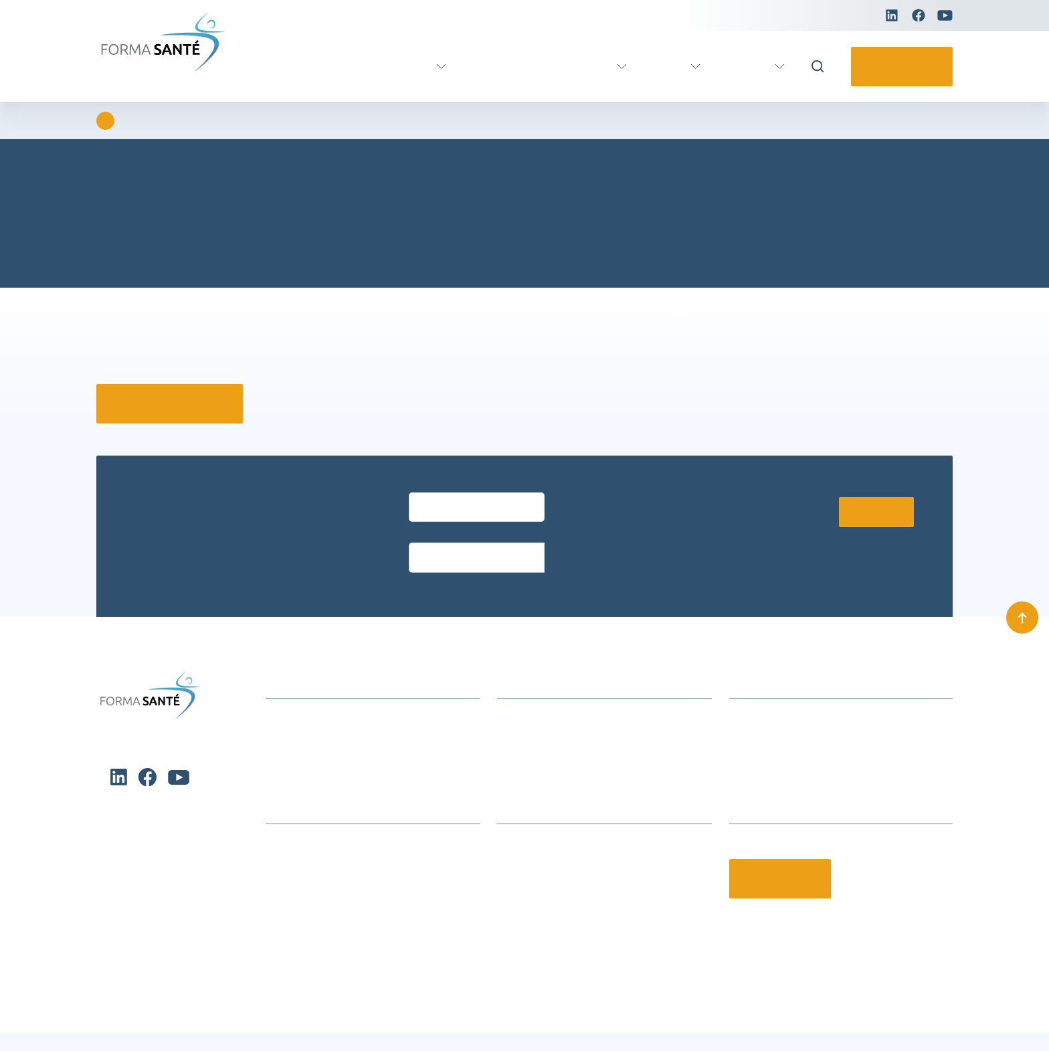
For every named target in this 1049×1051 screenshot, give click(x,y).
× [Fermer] (876, 321)
